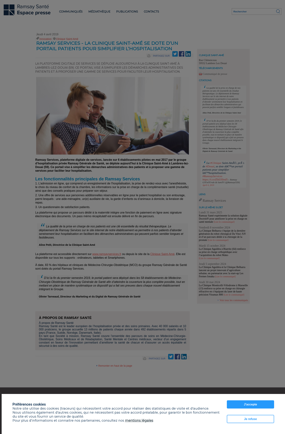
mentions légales (139, 421)
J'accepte (250, 404)
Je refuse (250, 419)
